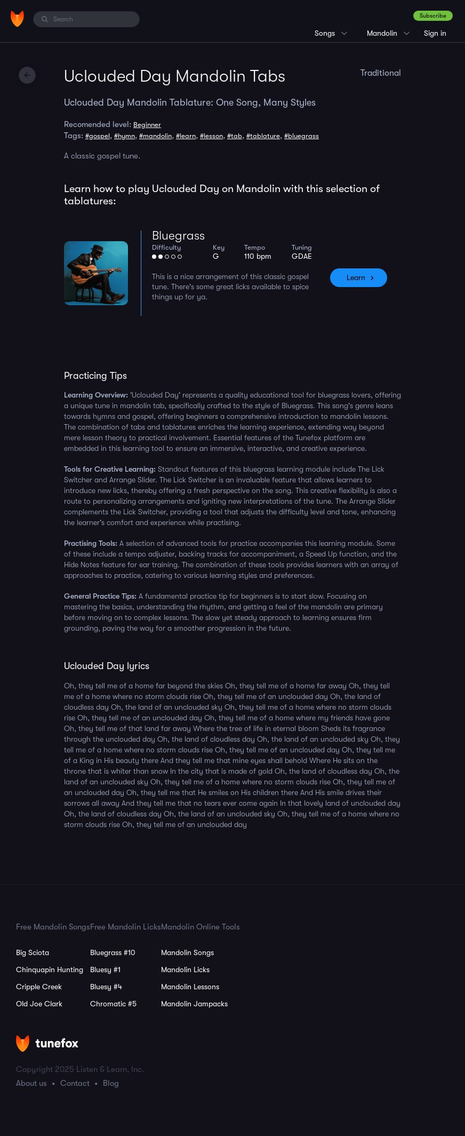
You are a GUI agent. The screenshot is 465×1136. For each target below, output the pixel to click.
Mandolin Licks (185, 969)
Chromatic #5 (113, 1003)
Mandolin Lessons (190, 986)
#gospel (97, 136)
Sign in (435, 33)
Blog (111, 1083)
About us (31, 1083)
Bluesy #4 (106, 986)
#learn (186, 136)
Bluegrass (178, 235)
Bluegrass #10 (112, 952)
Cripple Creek (39, 986)
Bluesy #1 (105, 969)
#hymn (124, 136)
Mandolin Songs (187, 952)
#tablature (263, 136)
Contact (75, 1083)
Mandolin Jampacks (194, 1003)
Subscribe (433, 15)
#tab (234, 136)
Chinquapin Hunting (49, 969)
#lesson (211, 136)
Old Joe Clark (39, 1003)
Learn (356, 277)
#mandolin (155, 136)
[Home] (17, 19)
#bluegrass (301, 136)
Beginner (147, 125)
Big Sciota (32, 952)
